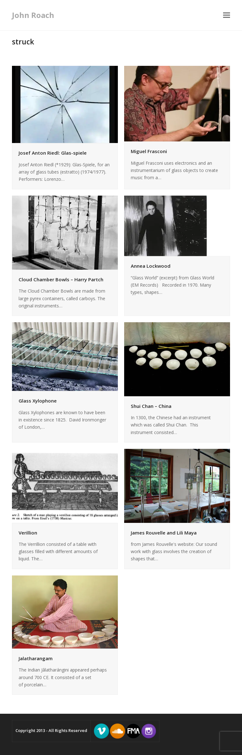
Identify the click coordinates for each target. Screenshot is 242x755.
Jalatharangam (36, 658)
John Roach (33, 15)
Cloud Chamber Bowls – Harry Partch (61, 279)
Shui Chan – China (151, 406)
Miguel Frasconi (149, 151)
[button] (226, 15)
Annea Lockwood (150, 266)
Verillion (28, 532)
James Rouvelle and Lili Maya (164, 532)
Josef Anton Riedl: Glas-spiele (53, 153)
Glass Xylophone (38, 401)
